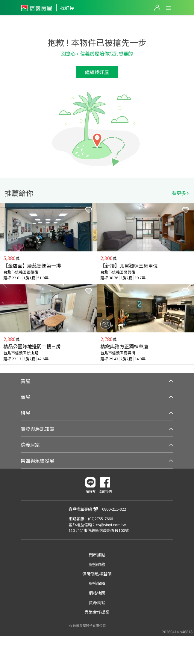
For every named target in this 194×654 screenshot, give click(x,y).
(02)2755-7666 (100, 518)
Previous (5, 284)
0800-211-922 (114, 509)
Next (189, 284)
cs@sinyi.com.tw (111, 524)
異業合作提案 (97, 612)
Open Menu (168, 8)
